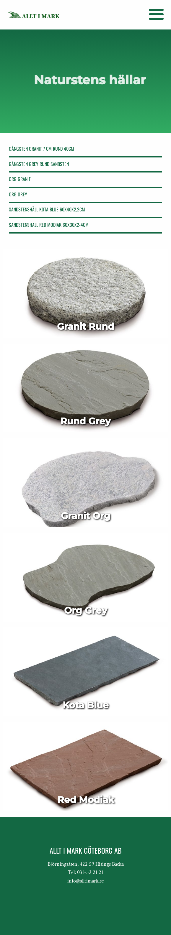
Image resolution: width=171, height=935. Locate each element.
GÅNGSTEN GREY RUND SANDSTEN (39, 163)
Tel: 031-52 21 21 (85, 872)
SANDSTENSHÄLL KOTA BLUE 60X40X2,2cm (47, 209)
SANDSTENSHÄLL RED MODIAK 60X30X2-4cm (49, 224)
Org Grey (18, 194)
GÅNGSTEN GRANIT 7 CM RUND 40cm (41, 148)
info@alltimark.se (85, 881)
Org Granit (20, 179)
